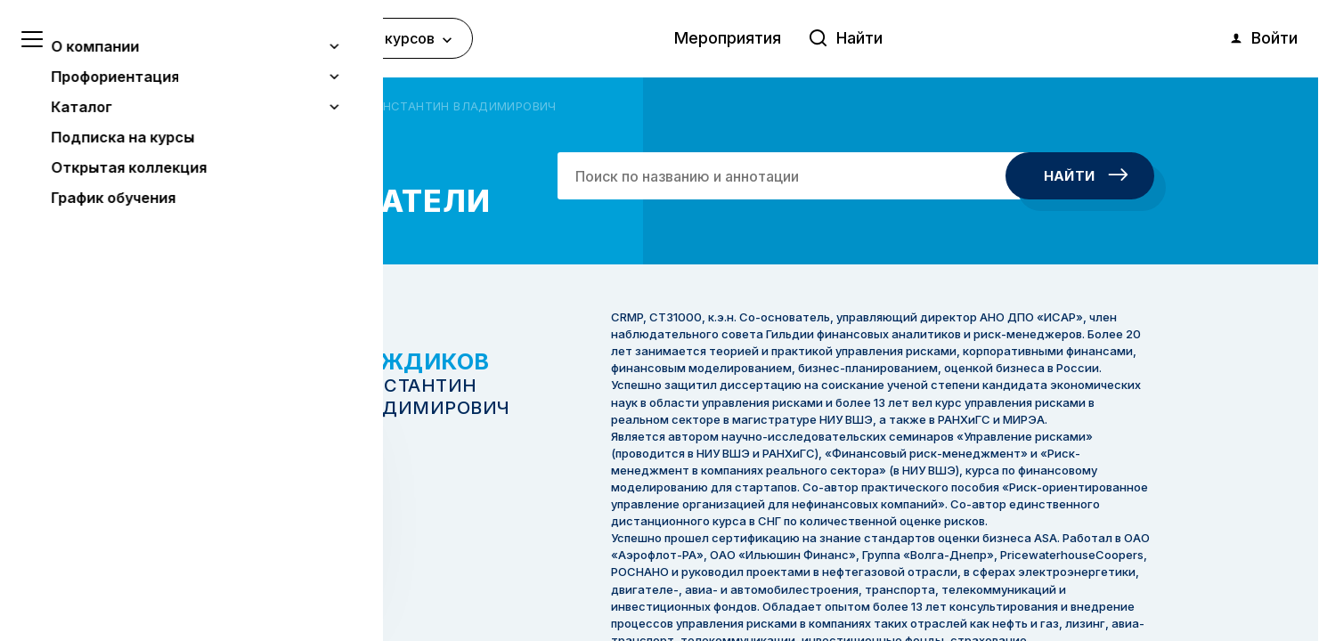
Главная (191, 106)
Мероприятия (727, 37)
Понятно (182, 580)
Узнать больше (144, 535)
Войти (1263, 38)
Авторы (252, 106)
